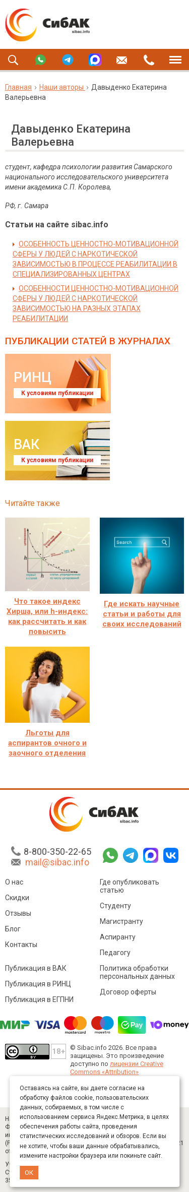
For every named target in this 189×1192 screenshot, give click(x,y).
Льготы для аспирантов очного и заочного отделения (47, 743)
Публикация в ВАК (36, 968)
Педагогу (115, 953)
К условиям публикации (57, 393)
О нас (14, 882)
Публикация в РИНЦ (38, 984)
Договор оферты (128, 992)
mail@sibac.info (57, 862)
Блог (13, 929)
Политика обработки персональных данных (137, 972)
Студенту (115, 906)
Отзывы (18, 913)
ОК (29, 1172)
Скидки (17, 898)
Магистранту (121, 921)
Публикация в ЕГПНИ (39, 999)
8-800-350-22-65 (57, 851)
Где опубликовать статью (129, 886)
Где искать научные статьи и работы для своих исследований (141, 614)
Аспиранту (118, 937)
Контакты (21, 944)
